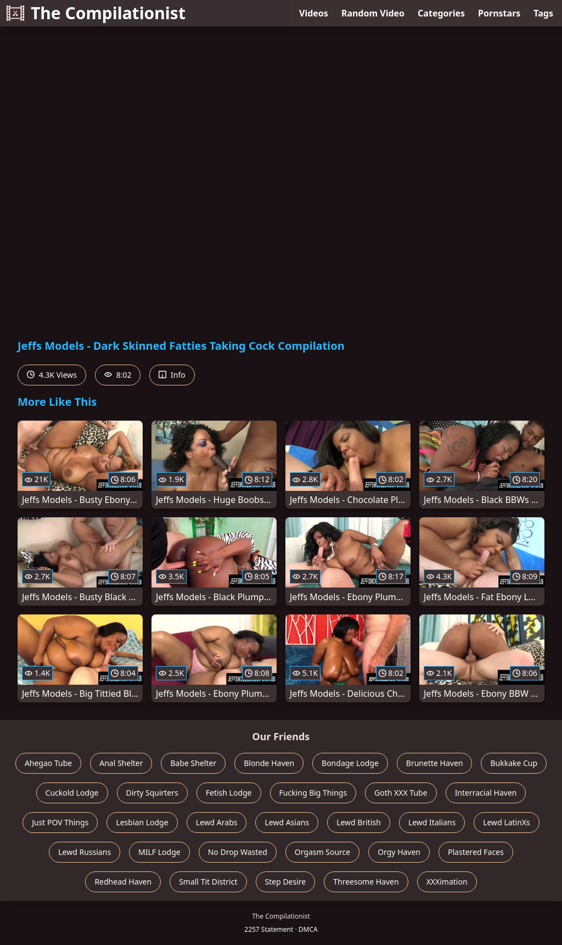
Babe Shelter (193, 763)
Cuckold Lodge (72, 792)
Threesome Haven (365, 881)
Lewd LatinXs (506, 822)
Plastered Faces (476, 852)
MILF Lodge (159, 852)
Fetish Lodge (229, 792)
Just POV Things (60, 822)
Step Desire (285, 881)
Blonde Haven (269, 763)
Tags (543, 13)
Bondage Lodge (350, 763)
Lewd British (358, 822)
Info (172, 375)
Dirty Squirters (152, 792)
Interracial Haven (486, 792)
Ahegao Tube (48, 763)
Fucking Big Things (313, 792)
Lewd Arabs (217, 822)
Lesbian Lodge (142, 822)
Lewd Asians (287, 822)
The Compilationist (96, 13)
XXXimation (447, 881)
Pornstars (499, 13)
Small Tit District (208, 881)
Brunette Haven (434, 763)
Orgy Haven (399, 852)
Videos (313, 13)
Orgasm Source (322, 852)
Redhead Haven (122, 881)
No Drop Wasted (237, 852)
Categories (441, 13)
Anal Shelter (121, 763)
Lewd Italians (432, 822)
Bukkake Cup (513, 763)
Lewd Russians (84, 852)
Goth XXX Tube (401, 792)
